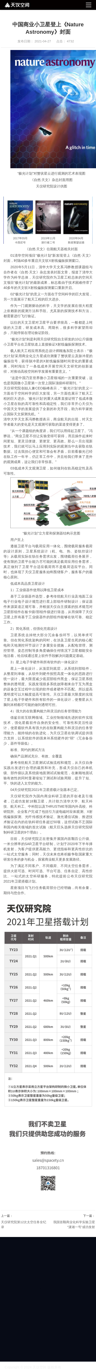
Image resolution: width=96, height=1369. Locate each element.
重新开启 (65, 288)
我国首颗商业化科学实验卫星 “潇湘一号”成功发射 (74, 1224)
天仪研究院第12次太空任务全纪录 (23, 1224)
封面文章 (61, 272)
